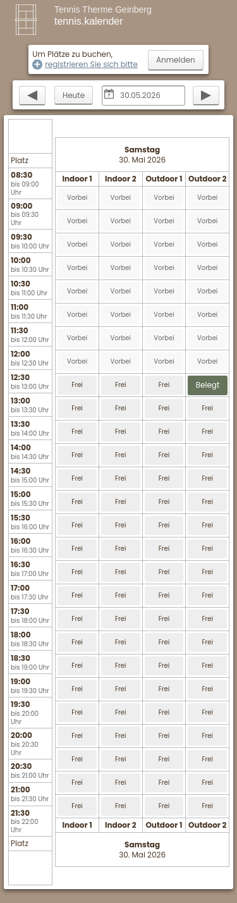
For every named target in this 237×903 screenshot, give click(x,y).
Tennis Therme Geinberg (103, 9)
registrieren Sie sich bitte (91, 64)
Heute (74, 95)
